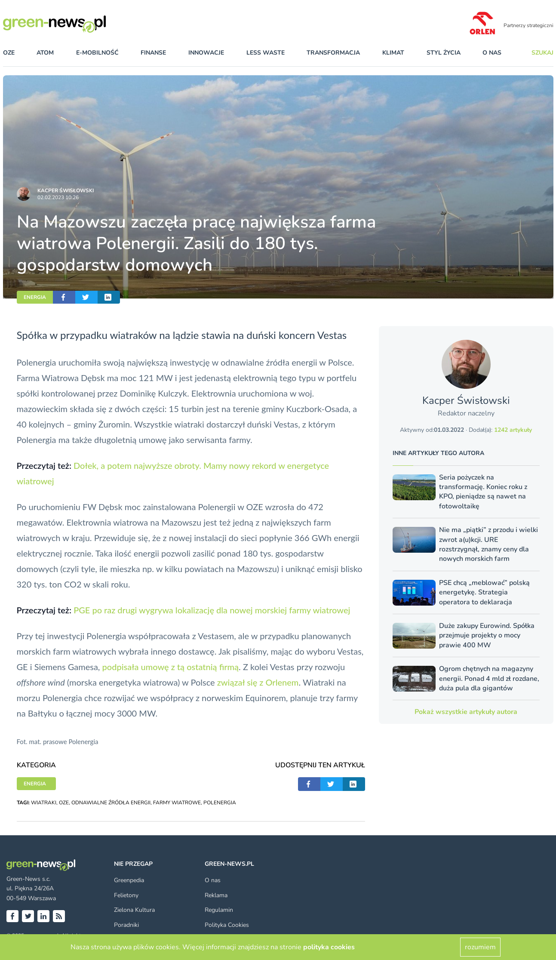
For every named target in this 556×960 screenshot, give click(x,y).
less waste (265, 53)
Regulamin (219, 910)
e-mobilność (97, 53)
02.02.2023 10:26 (58, 197)
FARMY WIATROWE (177, 802)
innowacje (206, 53)
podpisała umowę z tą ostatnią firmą (170, 667)
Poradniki (126, 925)
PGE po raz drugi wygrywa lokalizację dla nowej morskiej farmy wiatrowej (212, 610)
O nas (491, 53)
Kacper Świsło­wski (65, 190)
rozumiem (480, 947)
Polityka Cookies (227, 925)
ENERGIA (35, 297)
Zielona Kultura (134, 910)
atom (45, 53)
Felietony (126, 895)
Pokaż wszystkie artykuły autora (466, 712)
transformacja (333, 53)
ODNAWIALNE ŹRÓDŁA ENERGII (111, 802)
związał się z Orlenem (258, 682)
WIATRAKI (43, 802)
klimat (393, 53)
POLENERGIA (219, 802)
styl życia (444, 53)
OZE (9, 53)
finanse (153, 53)
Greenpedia (129, 880)
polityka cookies (329, 947)
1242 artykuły (513, 430)
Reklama (216, 895)
